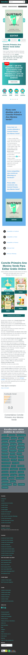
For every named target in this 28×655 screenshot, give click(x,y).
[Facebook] (2, 608)
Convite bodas (12, 481)
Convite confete (13, 444)
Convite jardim (20, 472)
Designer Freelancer (10, 529)
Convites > (5, 6)
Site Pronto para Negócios (7, 582)
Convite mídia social (5, 465)
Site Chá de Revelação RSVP (7, 571)
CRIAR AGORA (14, 81)
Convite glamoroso (12, 450)
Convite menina (5, 456)
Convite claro (12, 453)
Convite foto (13, 465)
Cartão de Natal (4, 598)
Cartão (2, 587)
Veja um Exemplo (5, 388)
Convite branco (22, 469)
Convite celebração (5, 459)
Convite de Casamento (6, 546)
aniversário (15, 56)
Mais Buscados (4, 625)
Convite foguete (21, 444)
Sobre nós (3, 604)
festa (11, 56)
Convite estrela (4, 447)
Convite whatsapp (15, 462)
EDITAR (14, 35)
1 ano (14, 57)
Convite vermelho (5, 444)
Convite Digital (4, 509)
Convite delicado (5, 453)
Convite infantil (14, 438)
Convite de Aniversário (6, 518)
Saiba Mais (7, 284)
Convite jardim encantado (6, 484)
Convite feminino (5, 481)
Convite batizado (21, 484)
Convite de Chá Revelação (7, 542)
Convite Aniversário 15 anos (7, 520)
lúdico (21, 57)
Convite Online (4, 507)
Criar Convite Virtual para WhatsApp (9, 516)
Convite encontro (12, 435)
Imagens (3, 629)
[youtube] (5, 608)
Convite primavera (5, 475)
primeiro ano (9, 57)
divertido (15, 59)
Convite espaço (5, 441)
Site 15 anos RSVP (5, 564)
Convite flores (20, 456)
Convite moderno (5, 469)
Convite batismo (5, 487)
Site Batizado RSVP (5, 573)
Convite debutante (21, 447)
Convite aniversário (5, 438)
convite (20, 339)
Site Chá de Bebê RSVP (6, 569)
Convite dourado (5, 472)
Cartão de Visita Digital (6, 580)
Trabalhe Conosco (5, 526)
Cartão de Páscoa (5, 596)
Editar (8, 293)
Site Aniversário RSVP (6, 560)
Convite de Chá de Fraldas (7, 538)
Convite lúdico (21, 438)
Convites (3, 496)
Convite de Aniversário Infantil (7, 551)
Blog (2, 627)
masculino (20, 56)
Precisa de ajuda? (5, 612)
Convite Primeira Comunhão (7, 553)
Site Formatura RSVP (6, 566)
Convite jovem (4, 450)
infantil (17, 57)
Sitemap (3, 638)
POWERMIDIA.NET (5, 614)
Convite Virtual (4, 505)
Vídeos (2, 631)
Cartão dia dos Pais (5, 594)
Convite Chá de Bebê (6, 522)
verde (7, 59)
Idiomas (3, 642)
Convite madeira (13, 472)
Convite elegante (14, 475)
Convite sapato (21, 450)
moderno (11, 59)
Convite (5, 40)
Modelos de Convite (5, 513)
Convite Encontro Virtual (6, 555)
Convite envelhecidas (20, 478)
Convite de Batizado (5, 544)
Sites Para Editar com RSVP (7, 557)
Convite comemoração (21, 435)
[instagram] (3, 608)
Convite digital (21, 459)
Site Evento (14, 40)
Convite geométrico (13, 469)
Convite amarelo (21, 465)
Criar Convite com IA (5, 633)
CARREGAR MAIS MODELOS (14, 315)
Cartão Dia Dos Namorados (7, 601)
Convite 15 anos (12, 447)
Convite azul (19, 441)
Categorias (3, 498)
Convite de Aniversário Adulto (7, 548)
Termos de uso (4, 618)
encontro (17, 54)
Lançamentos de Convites (7, 503)
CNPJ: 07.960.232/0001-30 (7, 640)
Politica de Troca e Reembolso (8, 620)
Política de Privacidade (6, 616)
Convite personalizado (6, 462)
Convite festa (4, 435)
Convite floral (4, 478)
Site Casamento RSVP (6, 562)
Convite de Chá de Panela (7, 540)
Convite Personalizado (6, 511)
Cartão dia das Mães (5, 592)
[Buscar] (23, 2)
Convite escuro (12, 441)
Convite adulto (21, 475)
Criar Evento (4, 636)
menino (4, 57)
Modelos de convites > (13, 6)
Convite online (13, 459)
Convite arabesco (13, 456)
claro (4, 59)
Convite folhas (11, 478)
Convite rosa (19, 453)
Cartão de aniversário (6, 590)
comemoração (6, 56)
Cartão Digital (4, 577)
